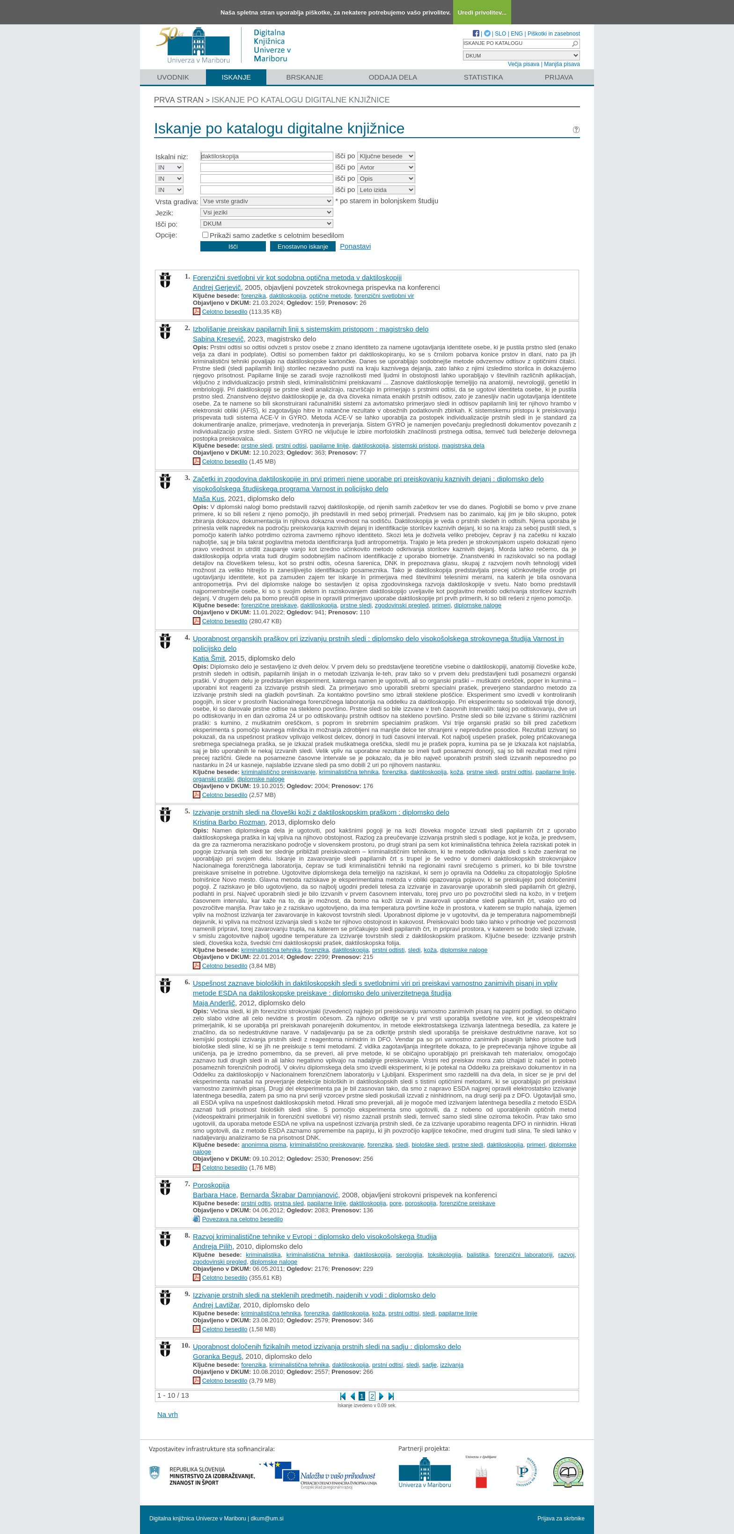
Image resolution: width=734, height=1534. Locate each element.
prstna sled (289, 1203)
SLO (500, 33)
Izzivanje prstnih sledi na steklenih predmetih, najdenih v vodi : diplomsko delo (314, 1295)
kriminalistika (263, 1254)
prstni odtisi (291, 445)
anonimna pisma (264, 1144)
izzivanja (451, 1364)
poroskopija (420, 1203)
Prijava (559, 77)
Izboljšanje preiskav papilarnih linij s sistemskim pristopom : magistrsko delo (311, 329)
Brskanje (304, 77)
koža (456, 771)
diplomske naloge (477, 605)
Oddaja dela (393, 77)
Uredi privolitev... (482, 12)
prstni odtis (256, 1203)
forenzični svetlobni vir (384, 295)
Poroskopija (211, 1185)
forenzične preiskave (269, 605)
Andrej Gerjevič (217, 287)
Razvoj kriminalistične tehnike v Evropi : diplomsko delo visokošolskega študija (315, 1236)
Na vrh (167, 1414)
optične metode (330, 295)
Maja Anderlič (214, 1003)
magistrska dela (463, 445)
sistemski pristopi (415, 445)
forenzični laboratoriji (523, 1254)
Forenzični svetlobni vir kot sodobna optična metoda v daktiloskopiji (297, 277)
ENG (517, 33)
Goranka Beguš (217, 1356)
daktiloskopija (287, 295)
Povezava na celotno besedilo (242, 1219)
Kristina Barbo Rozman (229, 822)
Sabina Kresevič (218, 339)
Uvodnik (173, 77)
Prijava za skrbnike (561, 1518)
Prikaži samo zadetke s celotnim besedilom (277, 235)
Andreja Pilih (212, 1246)
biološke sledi (430, 1144)
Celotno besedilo (225, 311)
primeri (441, 605)
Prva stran (179, 100)
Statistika (483, 77)
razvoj (566, 1254)
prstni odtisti (388, 949)
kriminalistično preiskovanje (279, 771)
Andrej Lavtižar (216, 1305)
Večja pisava (523, 64)
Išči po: (166, 224)
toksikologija (444, 1254)
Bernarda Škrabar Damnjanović (289, 1195)
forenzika (253, 295)
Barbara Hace (214, 1195)
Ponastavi (355, 246)
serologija (409, 1254)
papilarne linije (329, 445)
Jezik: (164, 213)
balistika (478, 1254)
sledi (414, 949)
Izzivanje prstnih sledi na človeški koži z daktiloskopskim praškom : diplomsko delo (321, 812)
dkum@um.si (267, 1518)
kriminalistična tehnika (348, 771)
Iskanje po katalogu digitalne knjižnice (301, 100)
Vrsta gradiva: (176, 202)
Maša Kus (208, 498)
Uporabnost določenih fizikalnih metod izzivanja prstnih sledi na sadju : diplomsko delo (327, 1346)
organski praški (213, 778)
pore (395, 1203)
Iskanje (236, 77)
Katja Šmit (209, 658)
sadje (429, 1364)
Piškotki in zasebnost (554, 33)
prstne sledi (256, 445)
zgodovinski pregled (402, 605)
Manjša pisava (562, 64)
